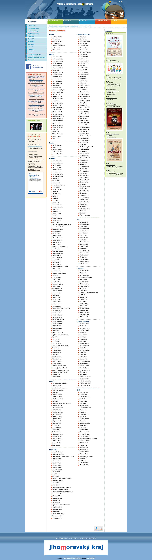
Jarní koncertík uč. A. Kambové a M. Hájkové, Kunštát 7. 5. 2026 (36, 110)
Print (101, 529)
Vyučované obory (102, 20)
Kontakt (115, 20)
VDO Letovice (74, 26)
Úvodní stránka (53, 26)
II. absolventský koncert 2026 (36, 99)
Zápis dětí (84, 20)
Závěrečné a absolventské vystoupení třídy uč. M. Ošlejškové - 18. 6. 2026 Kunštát (36, 81)
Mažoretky (68, 20)
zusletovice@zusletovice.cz (35, 146)
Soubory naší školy (64, 26)
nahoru (96, 529)
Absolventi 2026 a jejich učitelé (36, 92)
